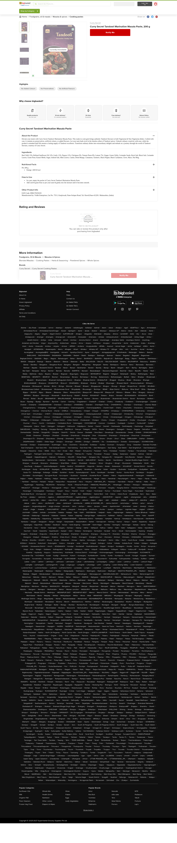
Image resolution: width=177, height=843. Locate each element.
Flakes (67, 794)
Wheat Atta (46, 791)
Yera (113, 798)
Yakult (137, 798)
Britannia (91, 801)
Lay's (137, 804)
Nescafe (115, 791)
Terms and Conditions (27, 313)
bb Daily (22, 316)
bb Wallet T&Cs (72, 306)
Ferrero (114, 804)
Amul (90, 791)
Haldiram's (92, 804)
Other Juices (47, 801)
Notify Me (110, 32)
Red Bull (91, 794)
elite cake (115, 794)
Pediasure (138, 794)
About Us (22, 295)
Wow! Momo (116, 801)
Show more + (88, 810)
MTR (136, 791)
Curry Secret (95, 23)
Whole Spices (93, 260)
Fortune (138, 801)
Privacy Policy (24, 306)
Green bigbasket (25, 302)
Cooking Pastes (43, 260)
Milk (20, 794)
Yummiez (91, 798)
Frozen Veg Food (25, 804)
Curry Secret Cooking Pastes (44, 268)
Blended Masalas (27, 260)
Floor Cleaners (24, 801)
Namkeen (46, 798)
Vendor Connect (72, 309)
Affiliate (22, 309)
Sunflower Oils (24, 791)
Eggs (67, 798)
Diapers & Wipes (48, 804)
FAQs (68, 295)
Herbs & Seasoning (60, 260)
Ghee (67, 791)
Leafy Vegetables (71, 801)
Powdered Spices (78, 260)
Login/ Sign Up (144, 3)
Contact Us (70, 299)
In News (22, 299)
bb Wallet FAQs (72, 302)
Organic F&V (24, 798)
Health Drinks (47, 794)
